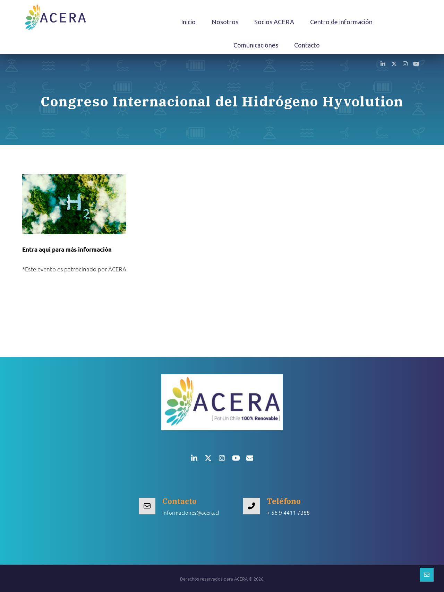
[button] (382, 63)
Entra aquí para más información (67, 249)
